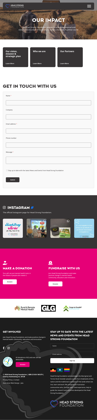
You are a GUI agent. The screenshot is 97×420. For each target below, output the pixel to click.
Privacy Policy (8, 380)
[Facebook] (4, 348)
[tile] (15, 57)
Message (9, 152)
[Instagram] (8, 348)
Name (8, 96)
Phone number (11, 138)
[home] (15, 6)
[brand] (25, 308)
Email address (11, 124)
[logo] (66, 404)
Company (9, 110)
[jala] (25, 383)
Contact (16, 380)
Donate (10, 282)
